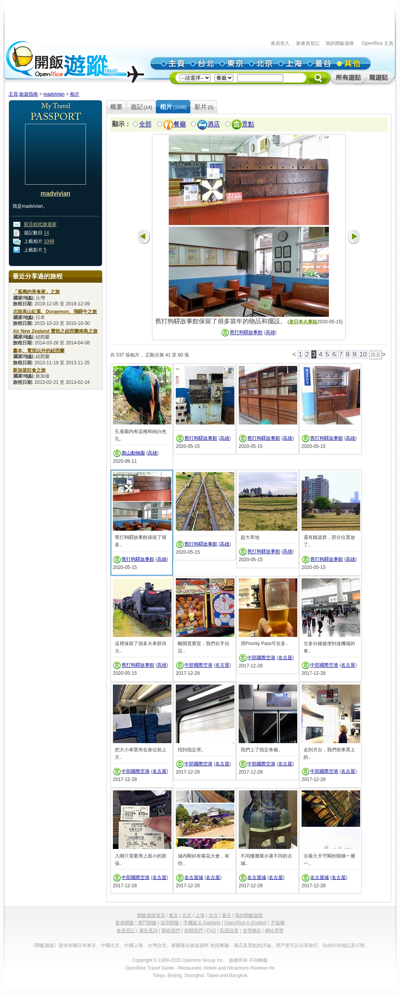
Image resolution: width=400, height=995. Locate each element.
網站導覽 (274, 930)
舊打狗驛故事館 (246, 332)
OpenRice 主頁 (377, 43)
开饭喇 (278, 922)
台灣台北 (157, 945)
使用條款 (252, 930)
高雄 (270, 332)
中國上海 (133, 945)
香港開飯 (124, 922)
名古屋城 (193, 877)
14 (46, 233)
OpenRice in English (245, 922)
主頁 (13, 94)
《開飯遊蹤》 (44, 945)
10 (362, 354)
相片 (74, 94)
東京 (173, 915)
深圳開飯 (170, 922)
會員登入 (280, 43)
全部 (145, 124)
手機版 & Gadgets (202, 922)
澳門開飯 (147, 922)
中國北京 (110, 945)
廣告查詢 (148, 930)
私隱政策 (229, 930)
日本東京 (86, 945)
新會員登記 (308, 43)
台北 (213, 915)
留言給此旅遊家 (40, 224)
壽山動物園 (133, 453)
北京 (186, 915)
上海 (200, 915)
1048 (49, 241)
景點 (248, 124)
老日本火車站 (303, 322)
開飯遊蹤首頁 (151, 915)
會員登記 (125, 930)
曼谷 (226, 915)
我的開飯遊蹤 (340, 43)
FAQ (211, 930)
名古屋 (222, 665)
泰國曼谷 (180, 945)
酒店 (213, 124)
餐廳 (179, 124)
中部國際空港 (198, 665)
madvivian (53, 94)
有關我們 (193, 930)
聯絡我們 (170, 930)
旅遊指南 (28, 94)
